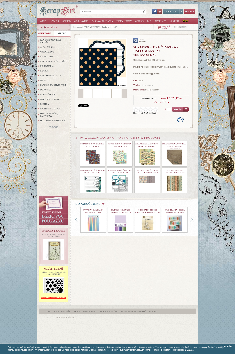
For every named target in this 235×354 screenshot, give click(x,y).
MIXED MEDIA (47, 66)
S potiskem (106, 27)
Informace (160, 21)
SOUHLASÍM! (226, 346)
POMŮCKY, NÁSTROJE (50, 99)
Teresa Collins (147, 85)
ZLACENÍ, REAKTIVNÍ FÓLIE (53, 85)
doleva (76, 219)
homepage (77, 27)
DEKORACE (45, 90)
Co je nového (81, 21)
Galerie (139, 21)
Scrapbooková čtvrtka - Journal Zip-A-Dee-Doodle (92, 172)
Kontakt (174, 21)
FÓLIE (43, 80)
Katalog (54, 21)
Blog (185, 21)
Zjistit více (189, 350)
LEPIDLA (44, 71)
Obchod (66, 21)
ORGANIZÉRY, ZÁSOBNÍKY (52, 121)
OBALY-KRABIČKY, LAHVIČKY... (49, 114)
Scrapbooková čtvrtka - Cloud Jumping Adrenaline (174, 146)
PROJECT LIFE (46, 56)
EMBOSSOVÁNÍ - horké (50, 75)
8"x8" (114, 27)
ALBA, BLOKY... (47, 47)
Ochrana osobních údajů (133, 311)
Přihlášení (173, 11)
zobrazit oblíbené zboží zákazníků (53, 298)
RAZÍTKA (44, 104)
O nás (43, 21)
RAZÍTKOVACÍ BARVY (50, 109)
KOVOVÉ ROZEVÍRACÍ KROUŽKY (50, 41)
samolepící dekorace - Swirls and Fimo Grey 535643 (53, 235)
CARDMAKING (47, 52)
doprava (191, 219)
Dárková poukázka (102, 21)
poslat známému (139, 40)
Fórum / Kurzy (124, 21)
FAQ (149, 21)
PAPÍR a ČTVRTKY (92, 27)
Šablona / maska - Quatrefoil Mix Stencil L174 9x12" (53, 273)
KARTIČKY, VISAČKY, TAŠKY (53, 61)
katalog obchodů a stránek (60, 317)
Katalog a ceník (62, 311)
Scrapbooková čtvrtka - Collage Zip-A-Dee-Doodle (120, 172)
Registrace (189, 11)
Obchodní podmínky (108, 311)
